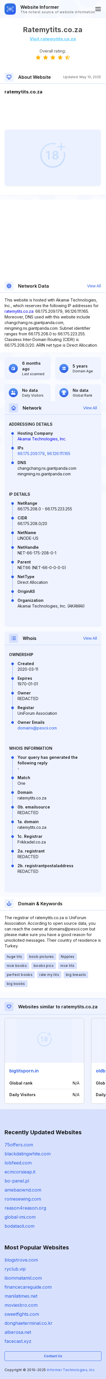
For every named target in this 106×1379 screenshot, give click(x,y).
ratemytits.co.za (19, 311)
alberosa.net (18, 1332)
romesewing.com (23, 1199)
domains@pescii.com (37, 727)
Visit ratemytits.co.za (53, 38)
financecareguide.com (28, 1287)
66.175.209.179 (31, 453)
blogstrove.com (21, 1260)
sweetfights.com (22, 1314)
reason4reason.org (25, 1208)
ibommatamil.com (23, 1278)
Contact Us (53, 1356)
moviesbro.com (21, 1305)
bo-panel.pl (17, 1181)
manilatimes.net (21, 1296)
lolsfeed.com (18, 1163)
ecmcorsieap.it (20, 1172)
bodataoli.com (19, 1226)
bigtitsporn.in (24, 1071)
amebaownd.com (23, 1190)
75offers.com (19, 1145)
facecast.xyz (18, 1341)
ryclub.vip (15, 1269)
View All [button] (94, 286)
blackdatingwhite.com (28, 1154)
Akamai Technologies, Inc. (42, 438)
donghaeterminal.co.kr (29, 1323)
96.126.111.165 (58, 453)
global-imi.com (20, 1217)
